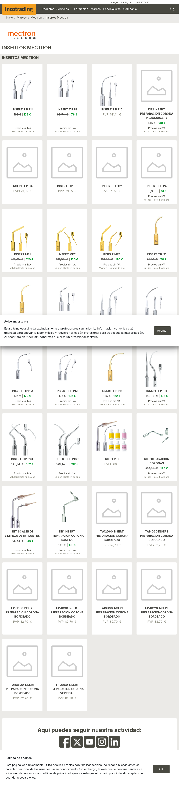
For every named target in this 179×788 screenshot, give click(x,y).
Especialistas (111, 9)
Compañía (130, 9)
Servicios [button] (62, 9)
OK (161, 769)
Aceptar (162, 330)
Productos (47, 9)
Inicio (9, 17)
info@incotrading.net (121, 2)
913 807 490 (142, 2)
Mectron (36, 17)
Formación (81, 9)
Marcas (96, 9)
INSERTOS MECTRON (26, 48)
